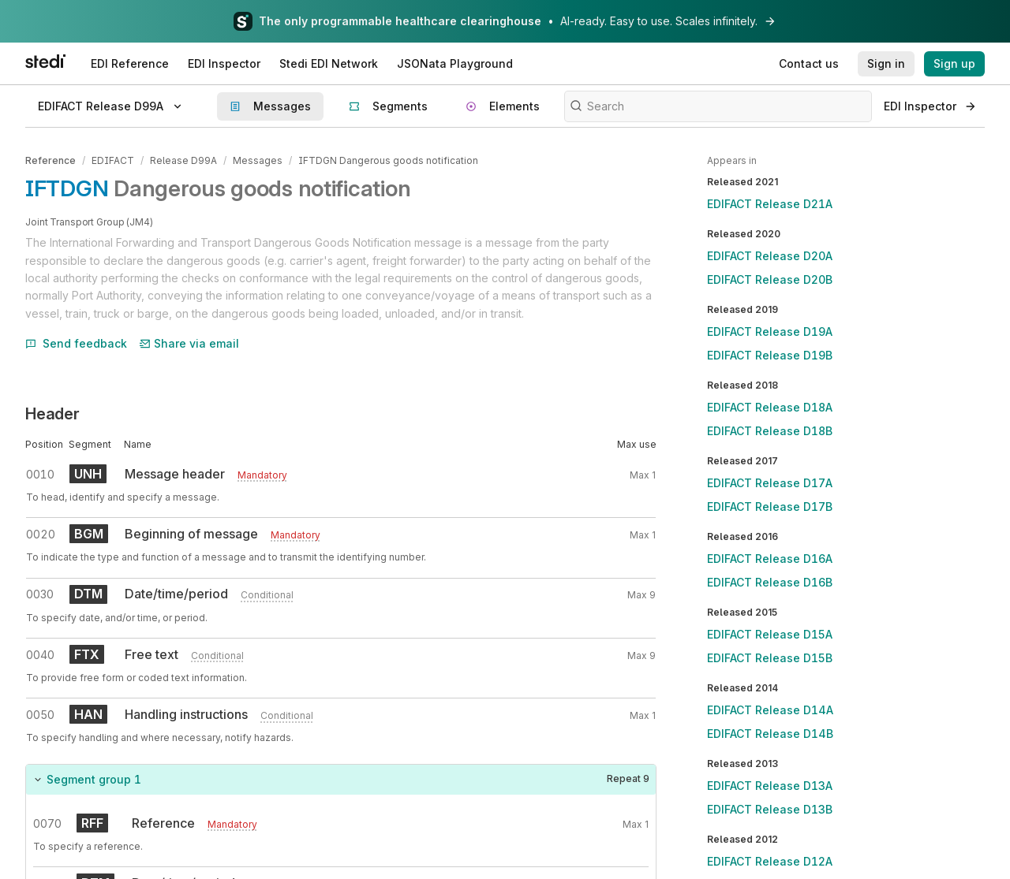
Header (52, 413)
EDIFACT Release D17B (769, 506)
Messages (257, 160)
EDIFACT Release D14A (770, 710)
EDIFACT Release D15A (769, 634)
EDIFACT (113, 160)
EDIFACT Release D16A (769, 558)
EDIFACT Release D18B (769, 431)
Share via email (189, 343)
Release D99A (183, 160)
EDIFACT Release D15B (769, 658)
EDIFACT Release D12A (769, 861)
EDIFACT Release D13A (769, 785)
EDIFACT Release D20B (769, 279)
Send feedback (76, 343)
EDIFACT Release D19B (769, 355)
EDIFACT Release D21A (769, 203)
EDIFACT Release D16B (769, 582)
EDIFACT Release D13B (769, 809)
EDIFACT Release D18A (769, 407)
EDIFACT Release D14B (770, 733)
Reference (50, 160)
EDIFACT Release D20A (769, 256)
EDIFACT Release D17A (769, 483)
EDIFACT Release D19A (769, 331)
